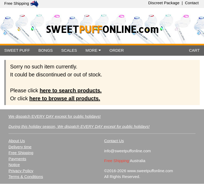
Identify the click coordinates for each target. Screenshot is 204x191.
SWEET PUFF (17, 50)
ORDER (116, 50)
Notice (14, 164)
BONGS (45, 50)
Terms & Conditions (25, 176)
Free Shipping (20, 152)
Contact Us (114, 140)
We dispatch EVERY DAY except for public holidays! (54, 116)
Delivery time (20, 147)
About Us (16, 140)
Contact (192, 3)
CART (194, 50)
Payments (17, 159)
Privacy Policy (20, 170)
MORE (93, 50)
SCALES (69, 50)
